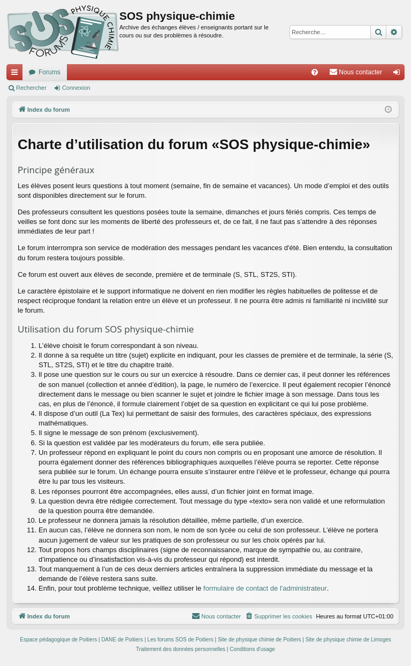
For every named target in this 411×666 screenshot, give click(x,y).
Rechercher (31, 87)
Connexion (76, 87)
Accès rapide (16, 74)
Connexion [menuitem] (399, 74)
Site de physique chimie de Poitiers (259, 639)
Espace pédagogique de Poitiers (58, 639)
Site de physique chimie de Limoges (348, 639)
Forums (49, 72)
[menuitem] (315, 72)
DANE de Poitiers (122, 639)
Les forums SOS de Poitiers (180, 639)
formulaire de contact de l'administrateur (265, 588)
